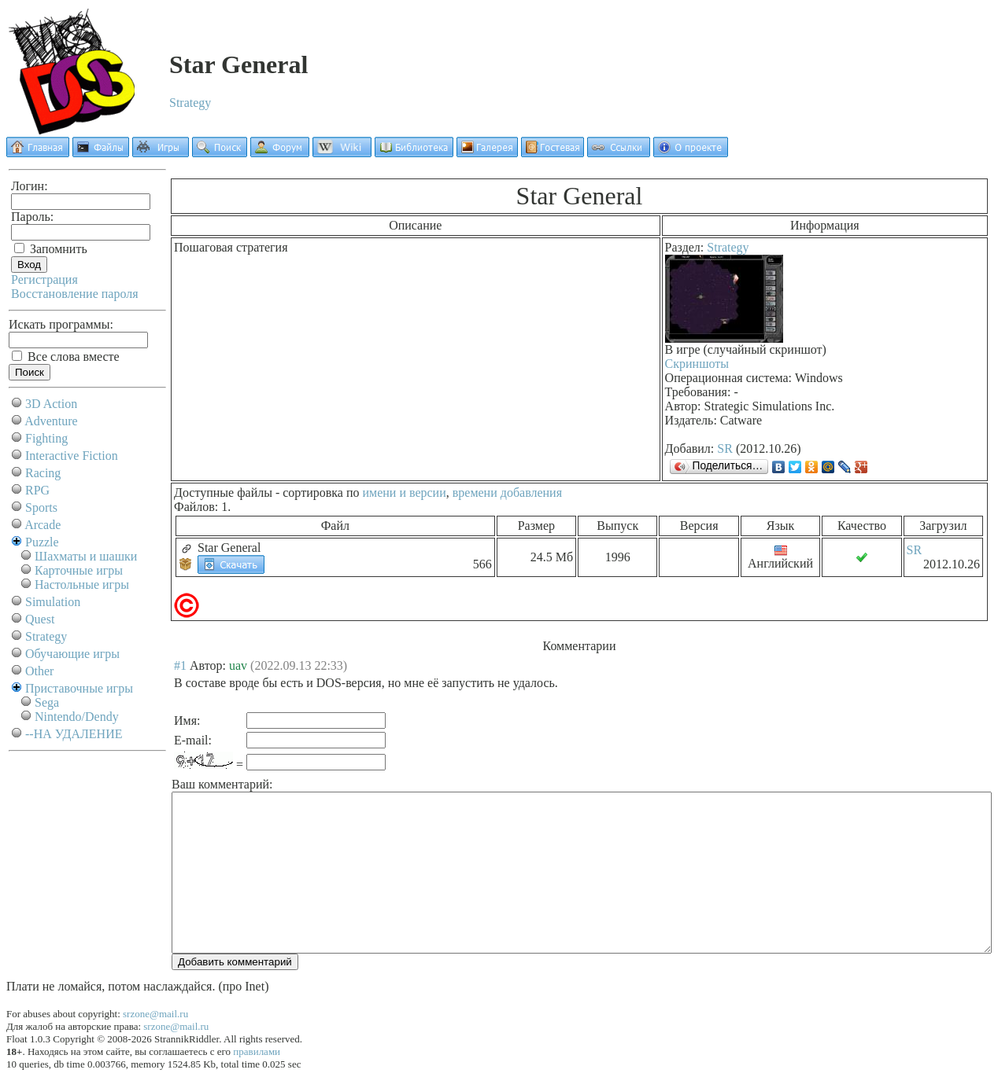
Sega (47, 702)
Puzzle (42, 542)
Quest (39, 619)
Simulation (52, 601)
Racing (43, 473)
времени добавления (507, 492)
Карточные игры (79, 570)
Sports (41, 507)
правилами (256, 1051)
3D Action (51, 403)
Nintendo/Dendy (77, 716)
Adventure (51, 421)
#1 (180, 665)
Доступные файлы (223, 492)
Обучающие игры (72, 653)
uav (238, 665)
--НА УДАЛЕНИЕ (73, 734)
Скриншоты (697, 363)
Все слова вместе (66, 356)
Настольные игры (82, 584)
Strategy (190, 102)
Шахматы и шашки (86, 556)
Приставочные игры (79, 688)
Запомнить (50, 248)
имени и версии (403, 492)
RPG (37, 490)
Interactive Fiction (71, 455)
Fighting (46, 438)
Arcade (42, 524)
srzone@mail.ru (155, 1014)
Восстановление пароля (75, 293)
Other (39, 671)
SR (725, 448)
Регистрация (44, 279)
